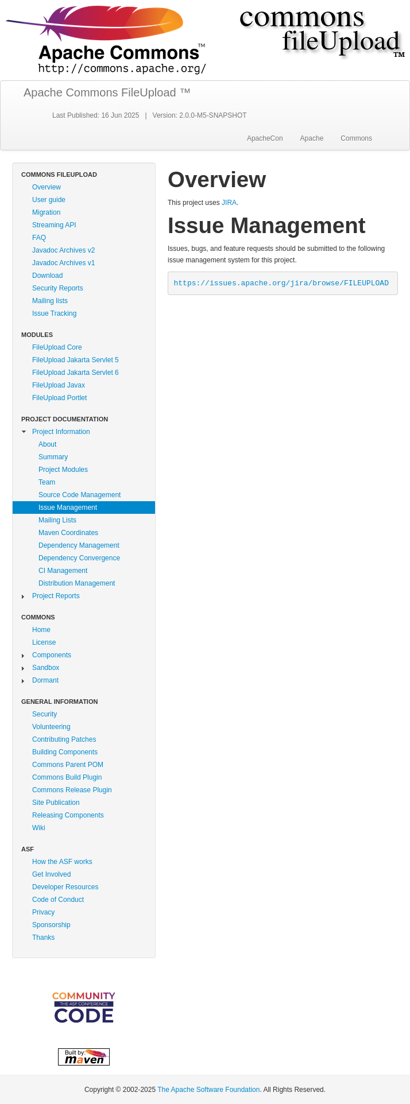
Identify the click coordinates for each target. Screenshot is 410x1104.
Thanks (43, 937)
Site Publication (56, 803)
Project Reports (56, 596)
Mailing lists (50, 301)
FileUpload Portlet (59, 398)
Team (46, 482)
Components (51, 655)
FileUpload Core (57, 347)
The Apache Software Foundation (208, 1090)
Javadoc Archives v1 (63, 263)
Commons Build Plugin (67, 777)
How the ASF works (62, 862)
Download (47, 276)
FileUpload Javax (58, 385)
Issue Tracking (54, 313)
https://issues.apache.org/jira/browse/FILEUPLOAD (281, 283)
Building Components (65, 752)
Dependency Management (78, 545)
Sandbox (45, 668)
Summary (53, 457)
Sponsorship (51, 925)
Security (44, 714)
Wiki (38, 828)
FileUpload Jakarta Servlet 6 (75, 373)
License (44, 642)
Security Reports (57, 288)
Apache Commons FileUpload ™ (107, 92)
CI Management (62, 571)
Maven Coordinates (68, 533)
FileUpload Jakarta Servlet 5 (75, 360)
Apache (312, 138)
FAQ (39, 238)
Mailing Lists (57, 520)
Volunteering (51, 727)
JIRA (229, 203)
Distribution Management (76, 583)
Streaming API (54, 225)
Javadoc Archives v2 (63, 250)
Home (41, 630)
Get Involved (51, 874)
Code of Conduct (58, 900)
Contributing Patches (64, 739)
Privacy (43, 912)
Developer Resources (65, 887)
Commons (356, 138)
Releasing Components (68, 815)
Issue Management (67, 507)
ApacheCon (265, 138)
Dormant (45, 680)
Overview (46, 187)
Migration (46, 212)
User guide (48, 200)
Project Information (61, 432)
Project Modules (63, 470)
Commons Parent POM (67, 765)
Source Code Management (79, 495)
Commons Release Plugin (72, 790)
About (47, 444)
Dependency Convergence (79, 558)
